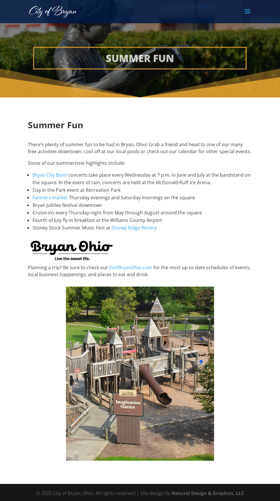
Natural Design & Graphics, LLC (208, 493)
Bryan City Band (50, 175)
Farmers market (50, 197)
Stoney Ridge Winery (134, 228)
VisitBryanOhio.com (130, 267)
